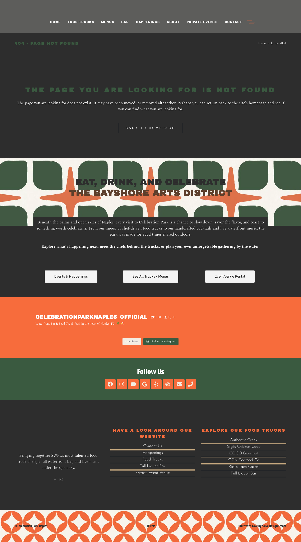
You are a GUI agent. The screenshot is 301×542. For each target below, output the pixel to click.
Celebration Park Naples (32, 526)
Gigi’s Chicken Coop (244, 447)
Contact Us (152, 446)
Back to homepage (150, 128)
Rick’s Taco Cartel (244, 467)
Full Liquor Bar (152, 466)
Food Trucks (152, 460)
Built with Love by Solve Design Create (262, 526)
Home (261, 43)
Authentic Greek (243, 440)
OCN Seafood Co (243, 460)
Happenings (152, 453)
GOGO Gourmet (243, 453)
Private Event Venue (152, 473)
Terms (151, 526)
